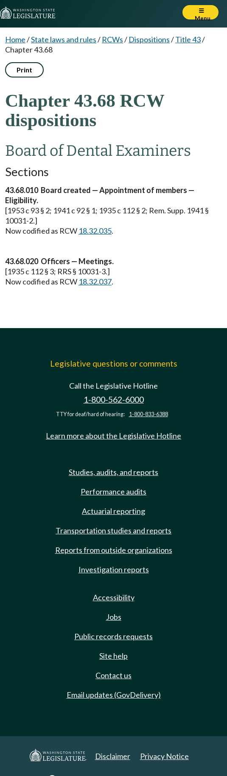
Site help (113, 655)
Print (24, 70)
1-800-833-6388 (148, 414)
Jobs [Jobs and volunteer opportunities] (113, 616)
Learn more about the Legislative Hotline (113, 435)
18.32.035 (95, 230)
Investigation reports (113, 569)
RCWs (112, 39)
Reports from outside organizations (113, 550)
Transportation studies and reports (113, 530)
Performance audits (113, 491)
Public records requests (113, 636)
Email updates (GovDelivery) (114, 694)
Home (15, 39)
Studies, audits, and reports (113, 472)
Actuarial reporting (113, 511)
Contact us (113, 675)
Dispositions (149, 39)
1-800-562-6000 (114, 399)
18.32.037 (95, 281)
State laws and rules (63, 39)
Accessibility (114, 597)
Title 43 (188, 39)
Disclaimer (112, 756)
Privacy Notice (164, 756)
